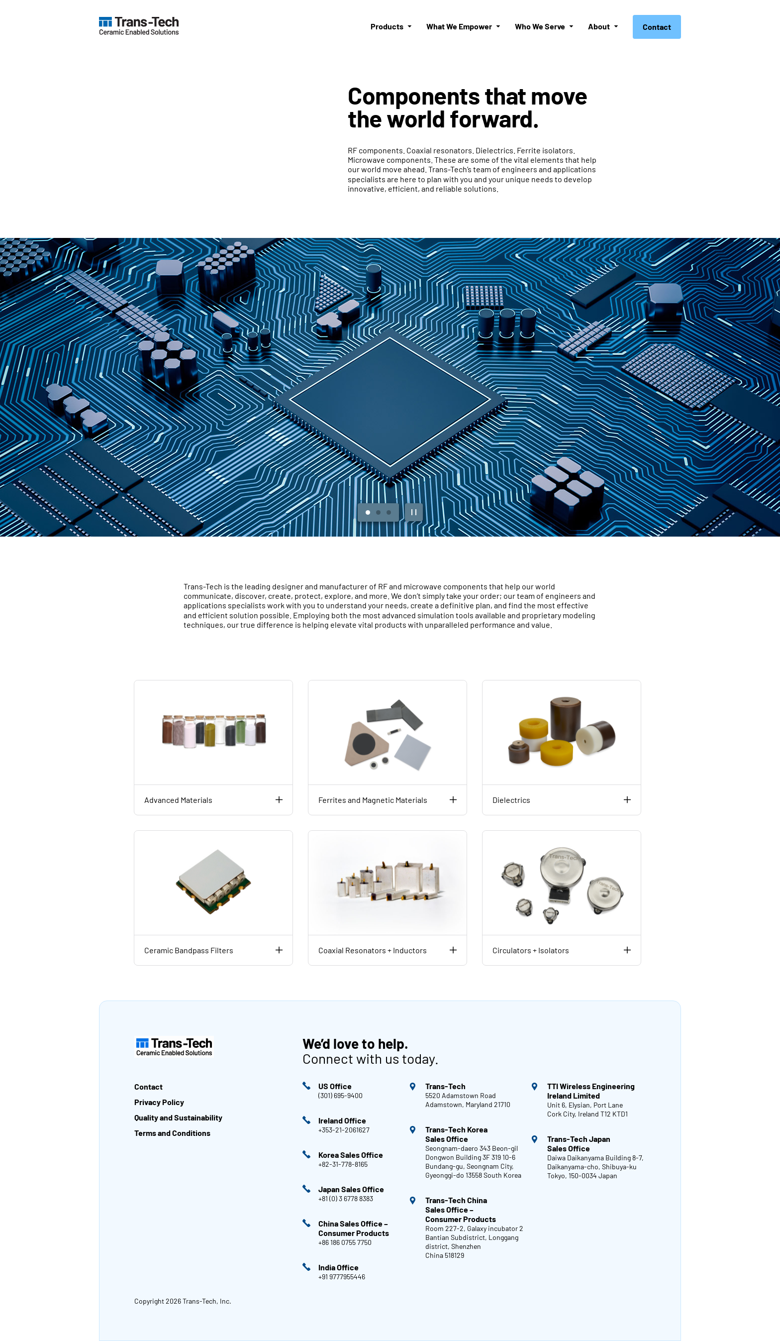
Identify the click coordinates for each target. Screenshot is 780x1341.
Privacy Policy (159, 1102)
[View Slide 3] (389, 512)
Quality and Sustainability (178, 1117)
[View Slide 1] (368, 512)
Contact (657, 26)
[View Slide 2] (378, 512)
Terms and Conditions (173, 1132)
